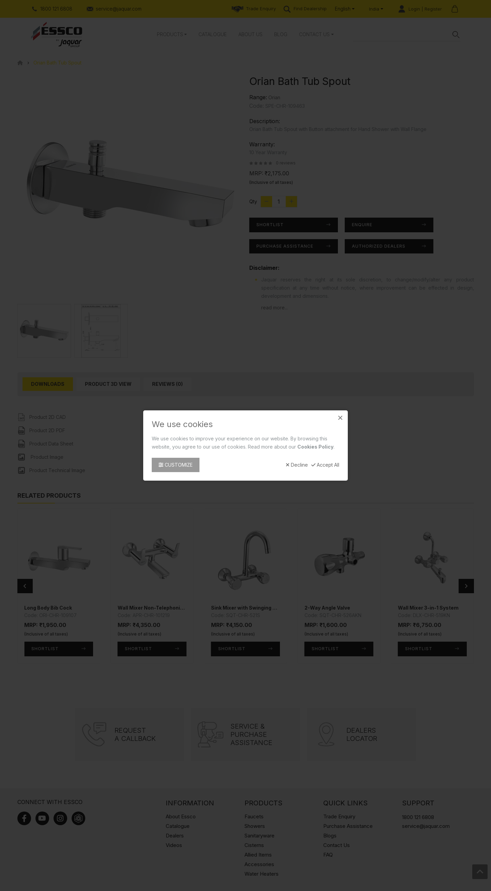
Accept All (325, 465)
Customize (176, 465)
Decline (297, 465)
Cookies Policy (315, 447)
